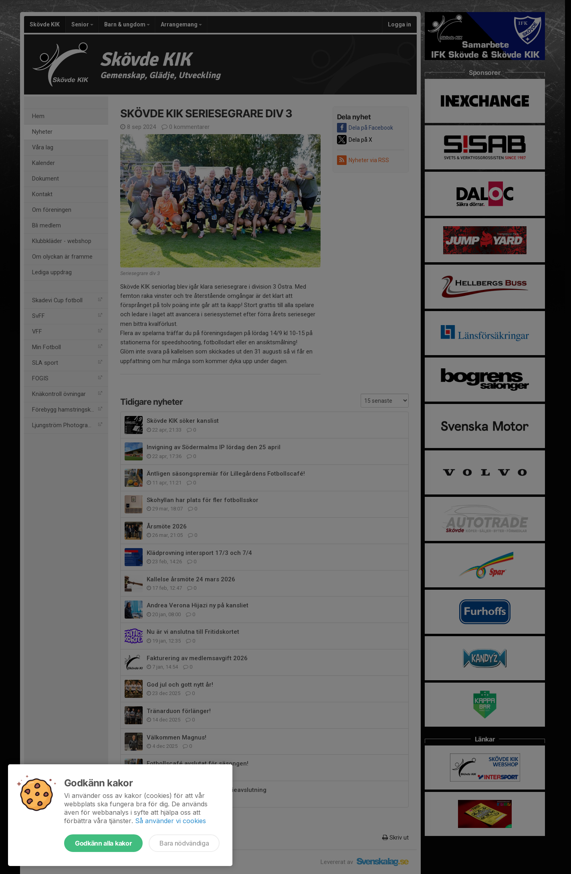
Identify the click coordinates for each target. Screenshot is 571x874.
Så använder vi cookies (170, 821)
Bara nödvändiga (184, 843)
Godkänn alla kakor (103, 843)
